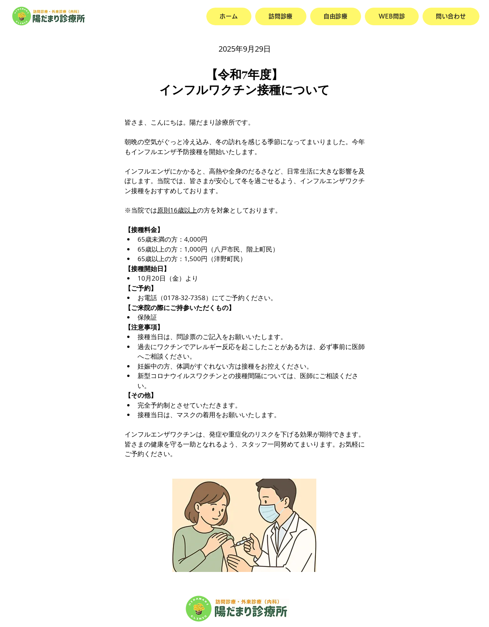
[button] (335, 16)
